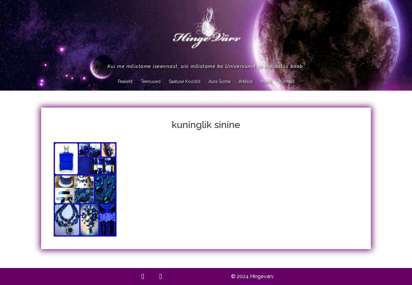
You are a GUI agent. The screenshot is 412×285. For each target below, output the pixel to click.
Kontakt (287, 81)
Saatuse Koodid (184, 81)
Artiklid (245, 81)
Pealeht (125, 81)
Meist (266, 81)
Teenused (150, 81)
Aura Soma (219, 81)
